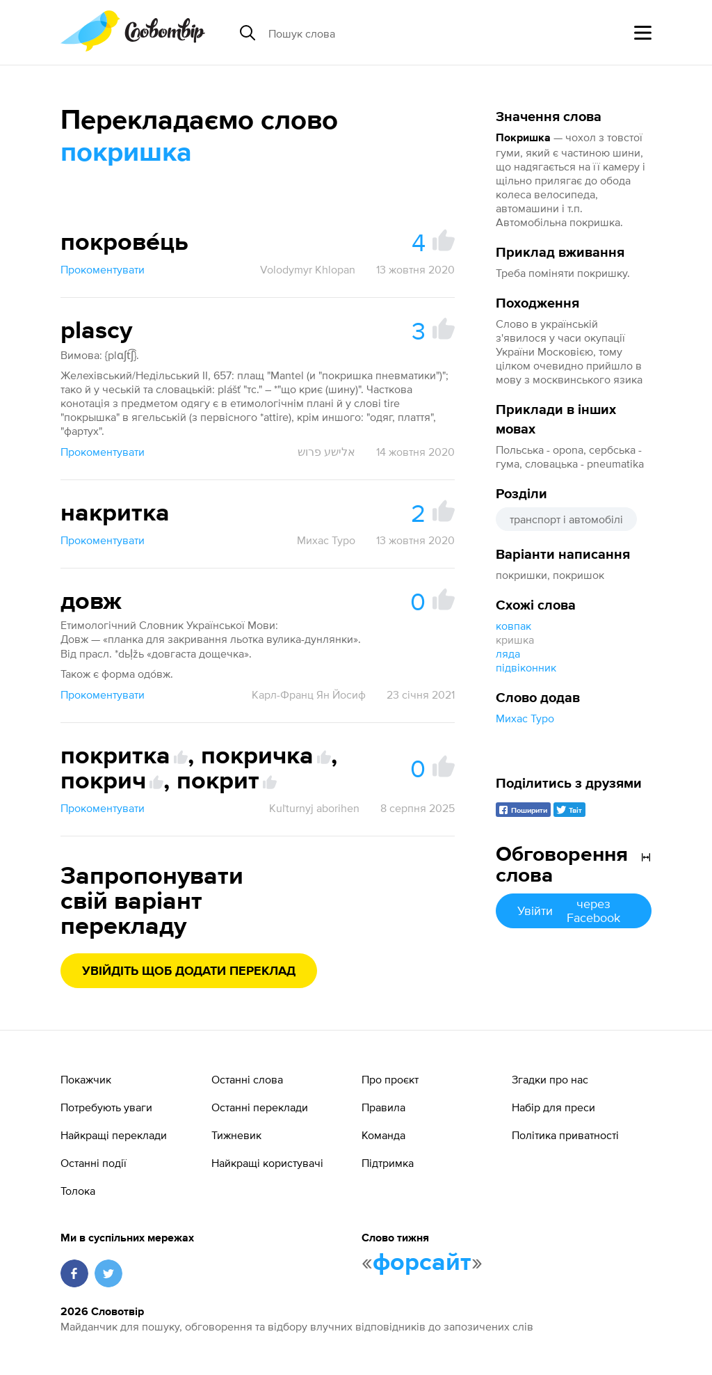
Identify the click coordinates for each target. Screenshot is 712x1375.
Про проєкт (390, 1079)
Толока (77, 1190)
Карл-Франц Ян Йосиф (309, 694)
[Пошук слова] (375, 32)
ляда (508, 653)
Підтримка (388, 1163)
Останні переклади (259, 1107)
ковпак (513, 625)
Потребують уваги (106, 1107)
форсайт (422, 1262)
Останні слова (247, 1079)
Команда (383, 1135)
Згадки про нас (550, 1079)
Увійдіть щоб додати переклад (189, 971)
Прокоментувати (102, 269)
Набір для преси (553, 1107)
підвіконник (526, 667)
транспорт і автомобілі (566, 519)
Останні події (93, 1163)
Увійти (573, 910)
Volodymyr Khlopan (307, 269)
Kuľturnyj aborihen (314, 808)
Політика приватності (565, 1135)
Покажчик (85, 1079)
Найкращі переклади (113, 1135)
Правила (383, 1107)
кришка (515, 639)
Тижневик (236, 1135)
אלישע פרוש (326, 451)
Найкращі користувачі (267, 1163)
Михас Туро (525, 718)
